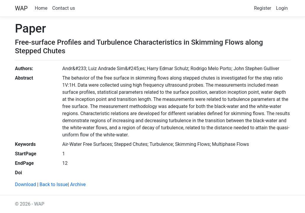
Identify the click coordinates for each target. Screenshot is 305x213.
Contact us (63, 8)
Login (282, 8)
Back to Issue (54, 184)
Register (262, 8)
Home (41, 8)
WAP (21, 8)
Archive (78, 184)
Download (25, 184)
